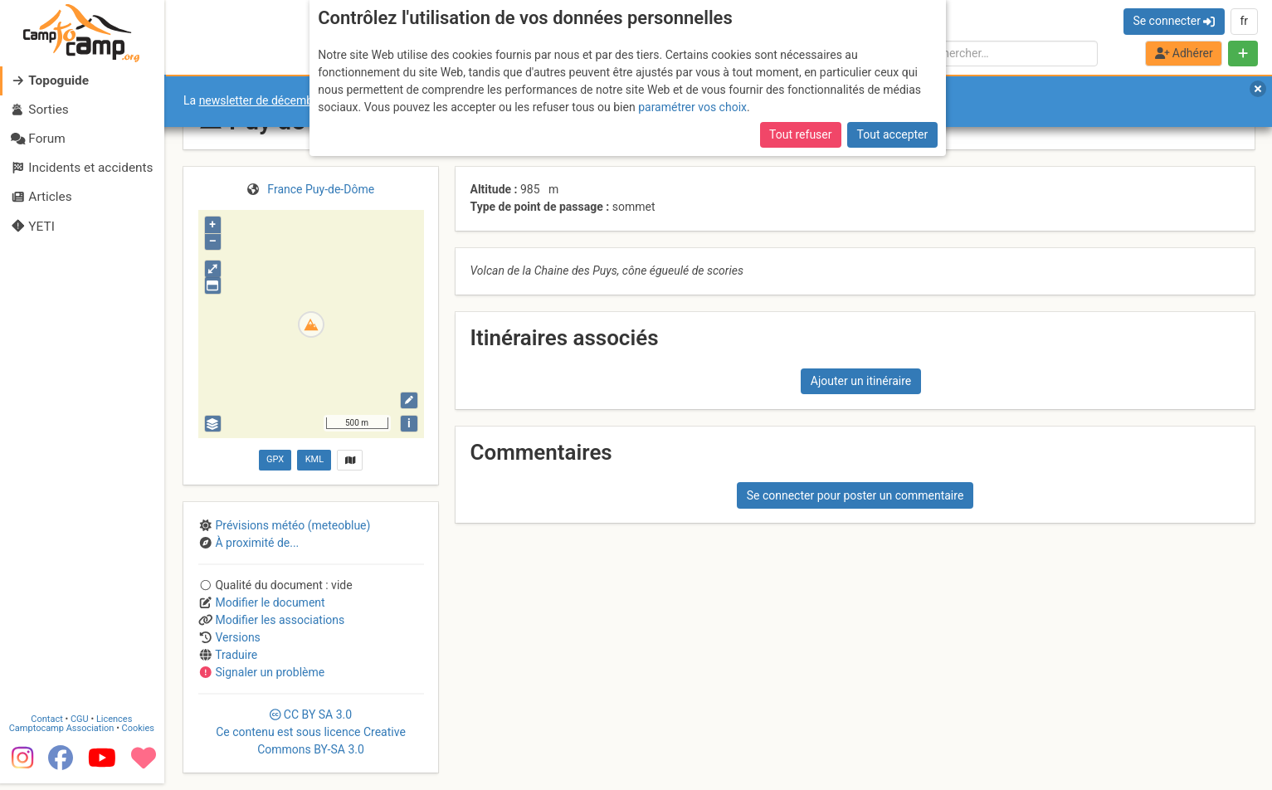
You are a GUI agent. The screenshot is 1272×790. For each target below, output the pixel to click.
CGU (81, 725)
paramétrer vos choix (692, 107)
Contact (48, 725)
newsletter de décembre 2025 (276, 100)
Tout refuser (800, 134)
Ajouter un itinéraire (861, 381)
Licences (116, 725)
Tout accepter (892, 134)
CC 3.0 (311, 732)
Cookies (139, 734)
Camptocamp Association (62, 734)
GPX (275, 459)
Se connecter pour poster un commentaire (855, 495)
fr (1244, 20)
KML (314, 459)
